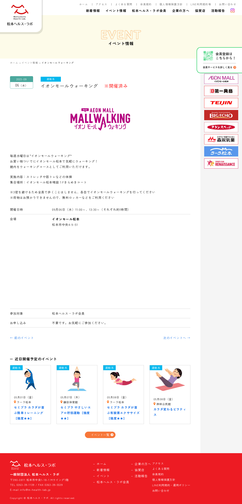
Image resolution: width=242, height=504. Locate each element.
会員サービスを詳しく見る (217, 67)
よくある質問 (124, 4)
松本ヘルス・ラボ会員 (149, 10)
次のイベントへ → (176, 337)
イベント (103, 476)
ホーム (83, 4)
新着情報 (93, 10)
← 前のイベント (22, 337)
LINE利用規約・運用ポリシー (171, 485)
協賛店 (200, 10)
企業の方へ (180, 10)
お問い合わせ (227, 4)
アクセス (101, 4)
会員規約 (146, 4)
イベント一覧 (100, 435)
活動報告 (218, 10)
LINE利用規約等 (201, 4)
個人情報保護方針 (171, 4)
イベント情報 (115, 10)
